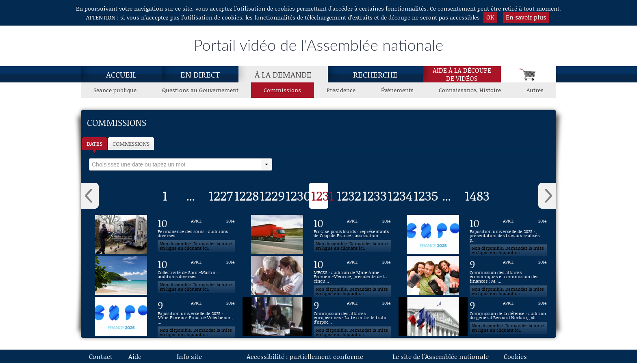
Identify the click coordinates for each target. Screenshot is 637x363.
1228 (246, 195)
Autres (535, 90)
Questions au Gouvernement (200, 90)
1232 (349, 195)
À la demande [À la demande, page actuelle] (283, 74)
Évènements (397, 90)
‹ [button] (90, 196)
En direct (200, 74)
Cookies (515, 356)
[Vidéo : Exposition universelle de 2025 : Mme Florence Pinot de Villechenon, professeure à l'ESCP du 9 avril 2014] (196, 316)
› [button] (547, 196)
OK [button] (490, 17)
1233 (374, 195)
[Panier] (528, 74)
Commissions (131, 143)
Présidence (341, 90)
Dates (94, 143)
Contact (101, 356)
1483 (477, 195)
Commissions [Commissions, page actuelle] (282, 90)
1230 (298, 195)
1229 (272, 195)
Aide (134, 356)
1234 (400, 195)
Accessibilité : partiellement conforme (305, 356)
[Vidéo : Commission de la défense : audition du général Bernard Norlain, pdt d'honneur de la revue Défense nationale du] (508, 316)
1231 (322, 195)
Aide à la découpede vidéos (462, 74)
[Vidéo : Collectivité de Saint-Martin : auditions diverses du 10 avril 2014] (196, 275)
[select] (175, 164)
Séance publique (114, 90)
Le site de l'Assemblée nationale (440, 356)
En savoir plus (526, 17)
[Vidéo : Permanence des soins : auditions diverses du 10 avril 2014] (196, 234)
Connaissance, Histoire (470, 90)
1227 (221, 195)
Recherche (375, 74)
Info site (189, 356)
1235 (426, 195)
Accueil (121, 74)
